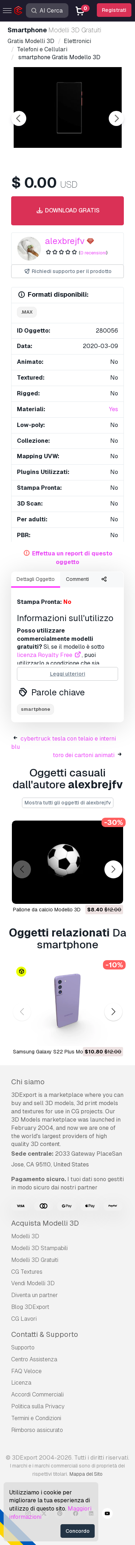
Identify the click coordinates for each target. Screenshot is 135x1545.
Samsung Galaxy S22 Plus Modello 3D (57, 1051)
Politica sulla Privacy (37, 1406)
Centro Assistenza (34, 1359)
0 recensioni (93, 253)
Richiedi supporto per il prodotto (67, 271)
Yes (113, 409)
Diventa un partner (34, 1295)
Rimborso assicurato (37, 1430)
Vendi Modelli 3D (33, 1283)
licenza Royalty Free (49, 655)
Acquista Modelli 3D (45, 1223)
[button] (113, 869)
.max (27, 312)
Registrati (114, 10)
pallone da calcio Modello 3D (47, 909)
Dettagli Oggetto (36, 579)
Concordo (78, 1531)
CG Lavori (24, 1319)
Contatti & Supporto (44, 1334)
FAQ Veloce (26, 1371)
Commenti (77, 579)
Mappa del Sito (86, 1474)
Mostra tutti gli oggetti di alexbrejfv (67, 802)
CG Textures (26, 1272)
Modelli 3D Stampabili (39, 1248)
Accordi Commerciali (37, 1394)
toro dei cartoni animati (83, 755)
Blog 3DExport (30, 1307)
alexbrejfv (65, 240)
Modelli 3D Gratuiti (34, 1260)
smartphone (35, 709)
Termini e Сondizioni (36, 1418)
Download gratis (67, 211)
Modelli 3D (25, 1236)
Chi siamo (28, 1081)
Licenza (21, 1382)
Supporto (23, 1347)
